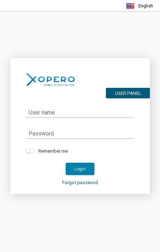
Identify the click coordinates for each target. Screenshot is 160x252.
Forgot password (80, 182)
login (80, 169)
